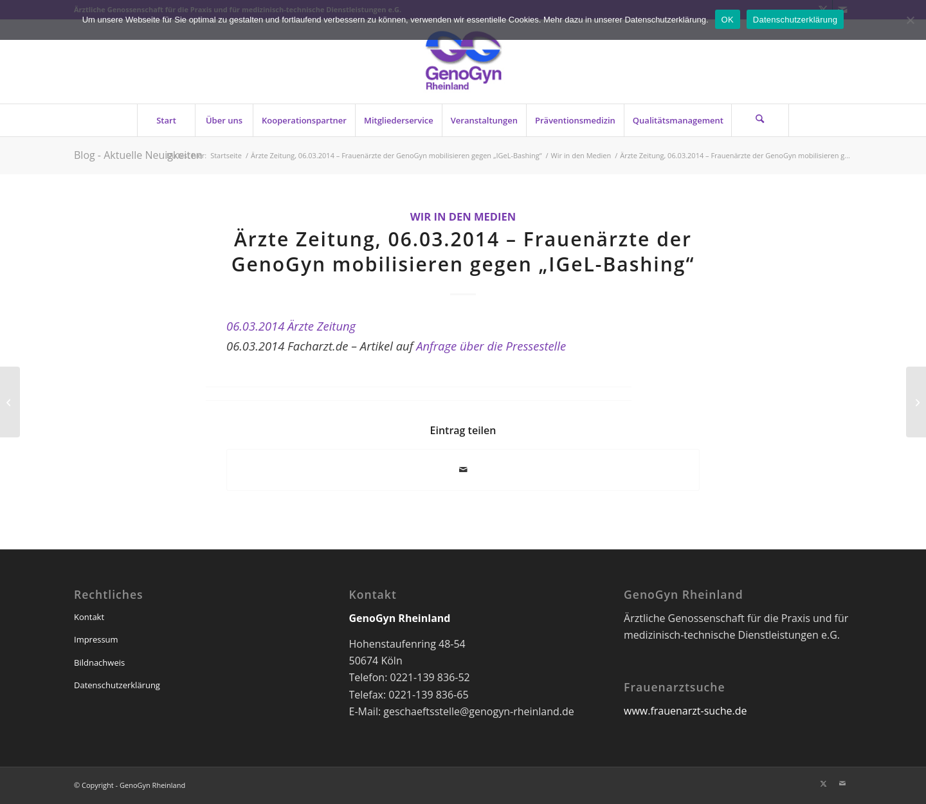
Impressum (96, 639)
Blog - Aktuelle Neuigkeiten (138, 155)
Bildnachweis (99, 662)
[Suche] (760, 120)
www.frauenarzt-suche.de (685, 711)
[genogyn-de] (463, 62)
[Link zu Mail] (842, 783)
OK (728, 19)
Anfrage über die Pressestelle (491, 346)
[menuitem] (166, 120)
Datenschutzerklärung (117, 685)
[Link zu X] (823, 783)
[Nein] (909, 20)
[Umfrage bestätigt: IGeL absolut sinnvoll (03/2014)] (916, 402)
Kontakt (89, 617)
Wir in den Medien (463, 216)
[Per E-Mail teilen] (463, 469)
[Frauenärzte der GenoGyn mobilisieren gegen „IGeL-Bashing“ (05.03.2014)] (10, 402)
